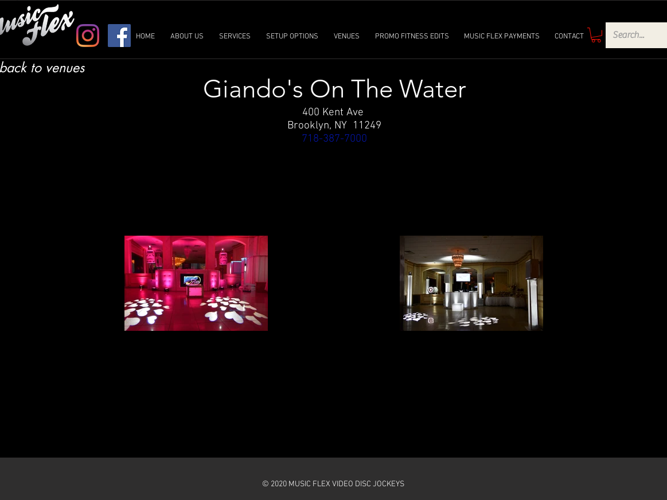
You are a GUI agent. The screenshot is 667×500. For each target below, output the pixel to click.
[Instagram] (87, 35)
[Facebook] (119, 35)
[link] (596, 35)
